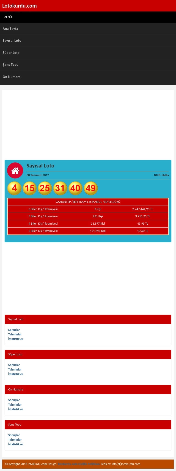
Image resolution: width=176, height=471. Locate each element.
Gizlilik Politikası (89, 464)
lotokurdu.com (68, 464)
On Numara (12, 77)
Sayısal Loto (12, 41)
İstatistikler (15, 339)
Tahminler (15, 334)
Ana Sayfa (10, 29)
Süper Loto (11, 53)
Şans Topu (11, 65)
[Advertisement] (88, 124)
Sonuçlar (14, 330)
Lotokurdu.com (19, 5)
